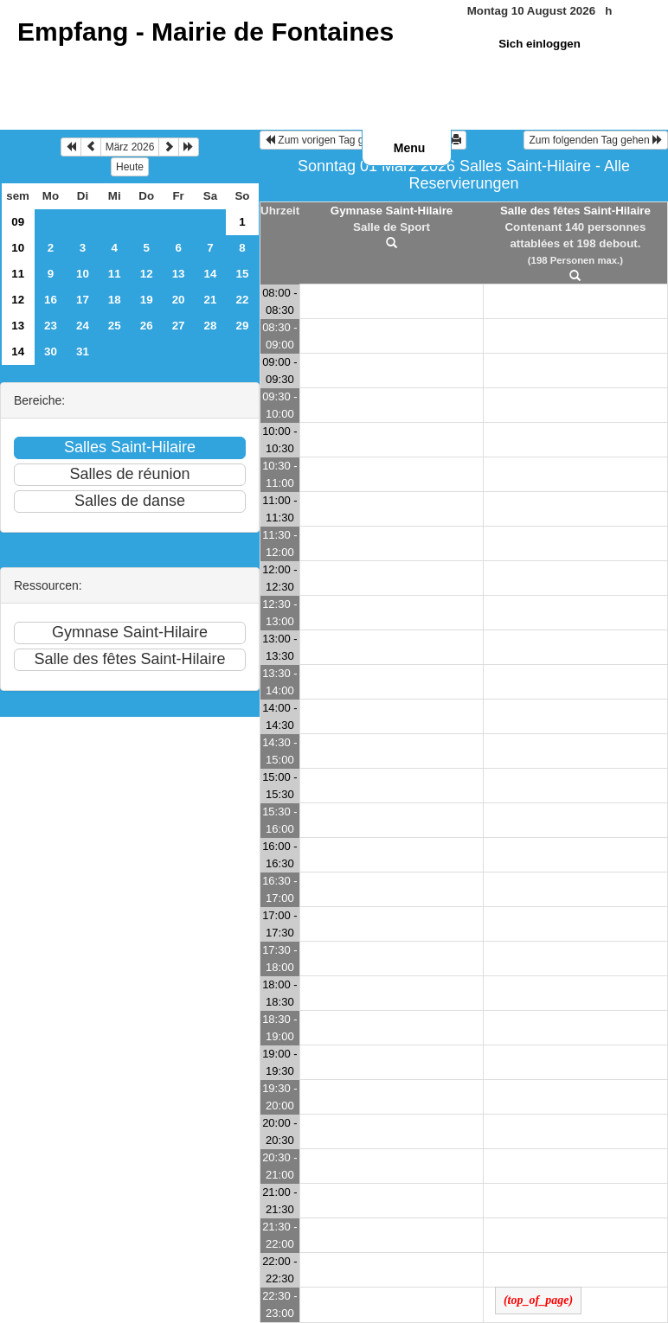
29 (242, 325)
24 (82, 325)
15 (242, 273)
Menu (410, 148)
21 (210, 299)
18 (114, 299)
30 (50, 351)
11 (17, 273)
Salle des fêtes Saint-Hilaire (575, 210)
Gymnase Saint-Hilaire (392, 210)
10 (17, 247)
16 (50, 299)
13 (178, 273)
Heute (130, 167)
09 (17, 221)
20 (178, 299)
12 (146, 273)
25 (114, 325)
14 (210, 273)
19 (146, 299)
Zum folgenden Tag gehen (596, 140)
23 (50, 325)
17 (82, 299)
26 (146, 325)
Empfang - (205, 31)
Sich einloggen (539, 43)
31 (82, 351)
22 (242, 299)
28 (210, 325)
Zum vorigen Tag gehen (326, 140)
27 (178, 325)
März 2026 (130, 147)
